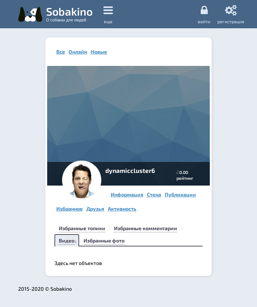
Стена (154, 194)
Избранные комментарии (145, 228)
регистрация (230, 14)
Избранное (69, 208)
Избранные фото (104, 240)
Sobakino (69, 13)
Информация (127, 194)
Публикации (180, 194)
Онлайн (78, 51)
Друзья (95, 208)
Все (60, 51)
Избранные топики (82, 228)
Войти (204, 14)
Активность (122, 208)
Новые (99, 51)
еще (108, 14)
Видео (66, 240)
